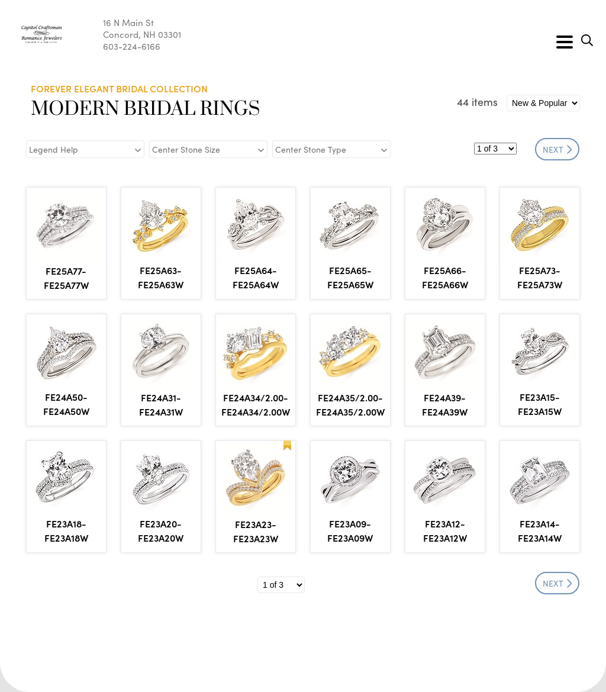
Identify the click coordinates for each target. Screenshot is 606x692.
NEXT (557, 149)
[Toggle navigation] (564, 42)
